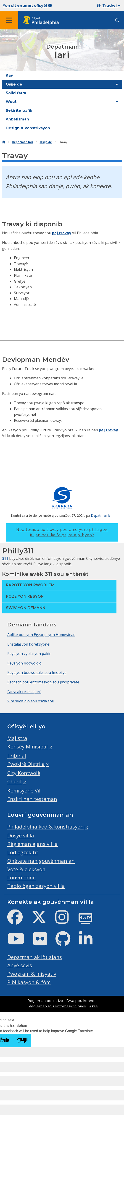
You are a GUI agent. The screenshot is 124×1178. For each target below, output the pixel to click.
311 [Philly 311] (5, 558)
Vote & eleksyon (26, 869)
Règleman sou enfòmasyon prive (57, 1006)
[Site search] (117, 20)
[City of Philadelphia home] (42, 20)
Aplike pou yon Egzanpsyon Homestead (41, 634)
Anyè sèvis (19, 965)
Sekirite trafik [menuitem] (19, 110)
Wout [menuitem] (11, 101)
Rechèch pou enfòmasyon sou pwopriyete (43, 682)
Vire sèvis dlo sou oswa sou (30, 701)
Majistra (17, 738)
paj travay (61, 232)
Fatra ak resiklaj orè (24, 691)
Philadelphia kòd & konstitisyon (45, 826)
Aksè (93, 1006)
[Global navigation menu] (9, 20)
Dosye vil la (20, 835)
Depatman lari (22, 142)
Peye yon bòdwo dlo (24, 663)
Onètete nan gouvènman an (41, 860)
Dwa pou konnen (81, 1001)
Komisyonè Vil (23, 790)
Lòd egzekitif (22, 852)
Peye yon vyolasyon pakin (29, 653)
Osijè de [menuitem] (14, 84)
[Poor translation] (22, 1040)
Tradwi (111, 5)
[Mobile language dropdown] (109, 5)
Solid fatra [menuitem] (16, 93)
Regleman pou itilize (45, 1001)
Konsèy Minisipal (27, 746)
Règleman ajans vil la (32, 843)
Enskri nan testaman (32, 799)
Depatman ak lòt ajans (34, 957)
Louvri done (21, 877)
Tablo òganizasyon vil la (36, 885)
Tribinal (16, 755)
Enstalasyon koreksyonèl (28, 644)
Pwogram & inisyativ (31, 973)
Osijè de (46, 142)
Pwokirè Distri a (26, 763)
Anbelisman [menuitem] (17, 119)
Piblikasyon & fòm (29, 982)
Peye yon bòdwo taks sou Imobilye (36, 672)
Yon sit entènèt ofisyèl (27, 5)
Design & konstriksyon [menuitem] (28, 128)
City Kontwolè (23, 773)
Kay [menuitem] (9, 75)
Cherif (14, 781)
